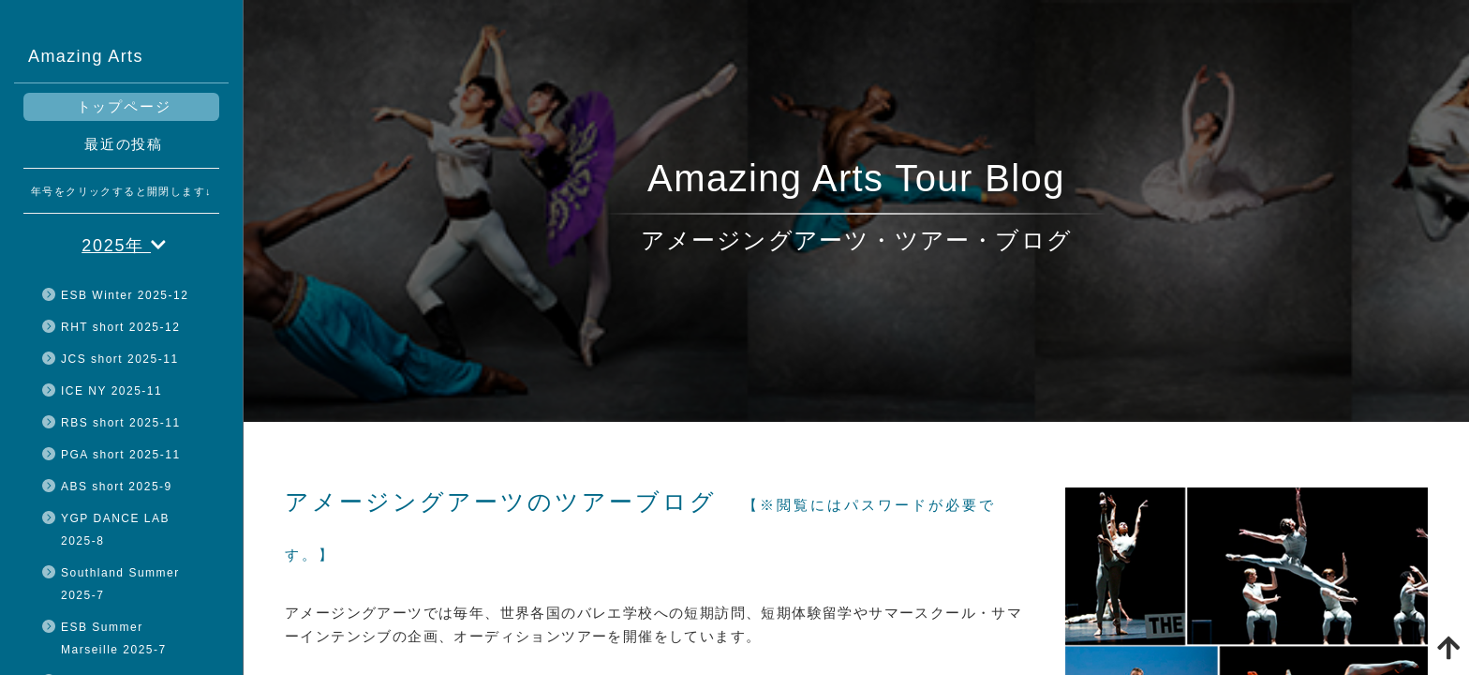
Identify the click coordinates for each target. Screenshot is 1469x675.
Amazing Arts (85, 56)
